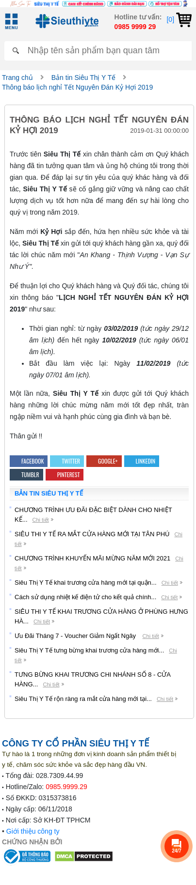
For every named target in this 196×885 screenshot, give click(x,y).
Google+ (103, 461)
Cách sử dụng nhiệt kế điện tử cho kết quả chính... (85, 597)
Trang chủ (17, 77)
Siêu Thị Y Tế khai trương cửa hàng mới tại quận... (86, 582)
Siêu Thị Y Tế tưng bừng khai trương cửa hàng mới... (89, 650)
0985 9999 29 (135, 27)
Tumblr (26, 474)
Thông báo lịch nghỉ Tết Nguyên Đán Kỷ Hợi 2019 (77, 87)
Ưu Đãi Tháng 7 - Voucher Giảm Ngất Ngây (76, 635)
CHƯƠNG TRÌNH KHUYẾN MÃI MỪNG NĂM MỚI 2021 (92, 558)
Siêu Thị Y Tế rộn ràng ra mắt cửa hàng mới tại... (83, 698)
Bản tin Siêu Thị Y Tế (83, 77)
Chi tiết (41, 520)
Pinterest (64, 474)
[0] (178, 19)
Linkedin (142, 461)
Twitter (67, 461)
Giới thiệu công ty (33, 831)
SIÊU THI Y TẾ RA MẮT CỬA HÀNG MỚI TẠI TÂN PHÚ (92, 534)
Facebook (29, 461)
